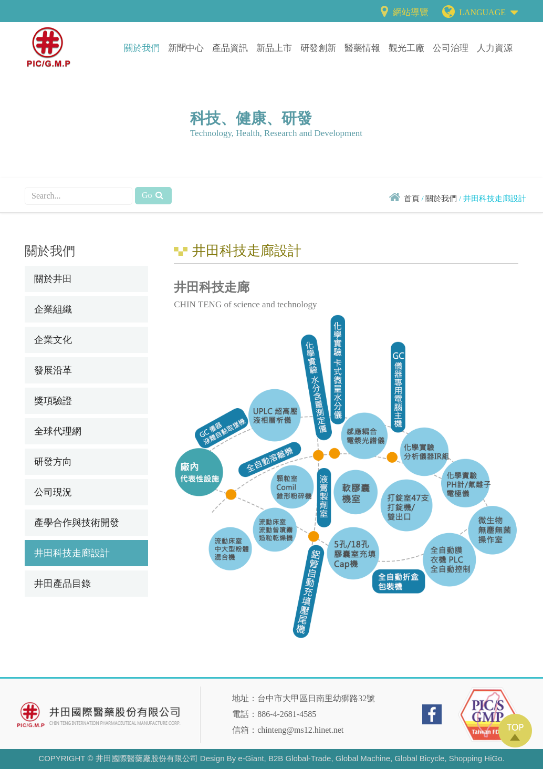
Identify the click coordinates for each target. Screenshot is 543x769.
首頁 (412, 198)
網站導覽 (403, 12)
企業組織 (53, 309)
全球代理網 (57, 431)
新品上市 (274, 48)
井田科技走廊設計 (72, 553)
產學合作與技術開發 (76, 522)
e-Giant (251, 758)
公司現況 (53, 492)
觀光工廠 (406, 48)
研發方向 (53, 461)
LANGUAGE (488, 10)
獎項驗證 (53, 401)
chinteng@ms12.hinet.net (300, 729)
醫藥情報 (362, 48)
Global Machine (363, 758)
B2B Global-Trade (299, 758)
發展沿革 (53, 370)
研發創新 (318, 48)
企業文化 (53, 340)
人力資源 (495, 48)
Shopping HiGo (476, 758)
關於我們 (142, 48)
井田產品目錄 (62, 583)
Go (153, 195)
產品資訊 (230, 48)
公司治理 (450, 48)
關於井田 (53, 279)
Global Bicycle (419, 758)
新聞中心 (186, 48)
